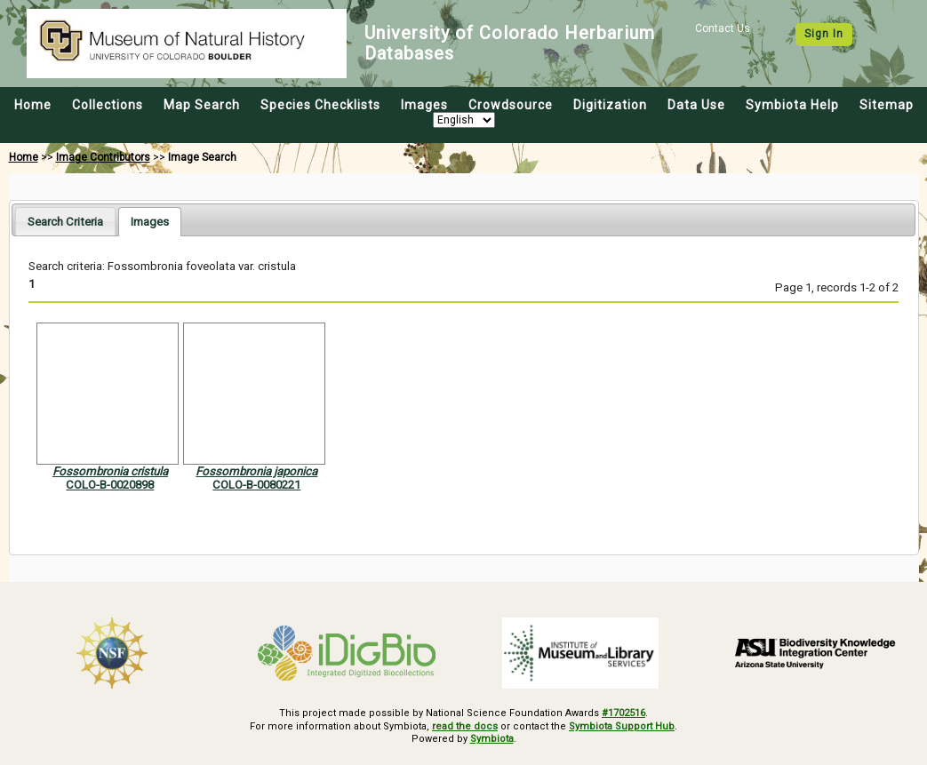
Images (424, 105)
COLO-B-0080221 (256, 484)
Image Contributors (103, 157)
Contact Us (722, 28)
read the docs (465, 726)
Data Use (696, 105)
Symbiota (492, 739)
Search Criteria (65, 221)
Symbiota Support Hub (622, 726)
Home (33, 105)
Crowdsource (510, 105)
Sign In (823, 34)
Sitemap (886, 105)
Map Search (202, 105)
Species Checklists (320, 105)
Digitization (610, 105)
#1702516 (623, 713)
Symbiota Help (792, 105)
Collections (107, 105)
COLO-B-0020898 (110, 484)
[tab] (65, 221)
